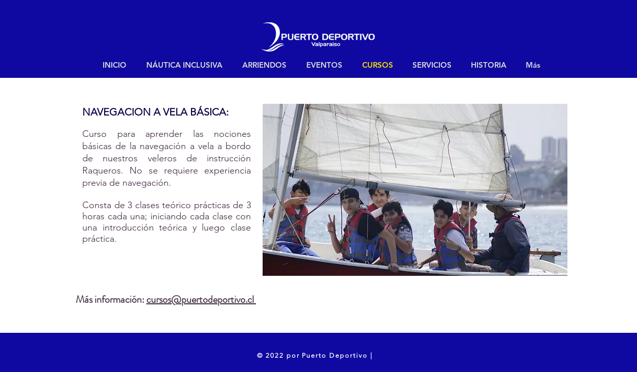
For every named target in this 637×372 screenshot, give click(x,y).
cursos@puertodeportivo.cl (201, 299)
